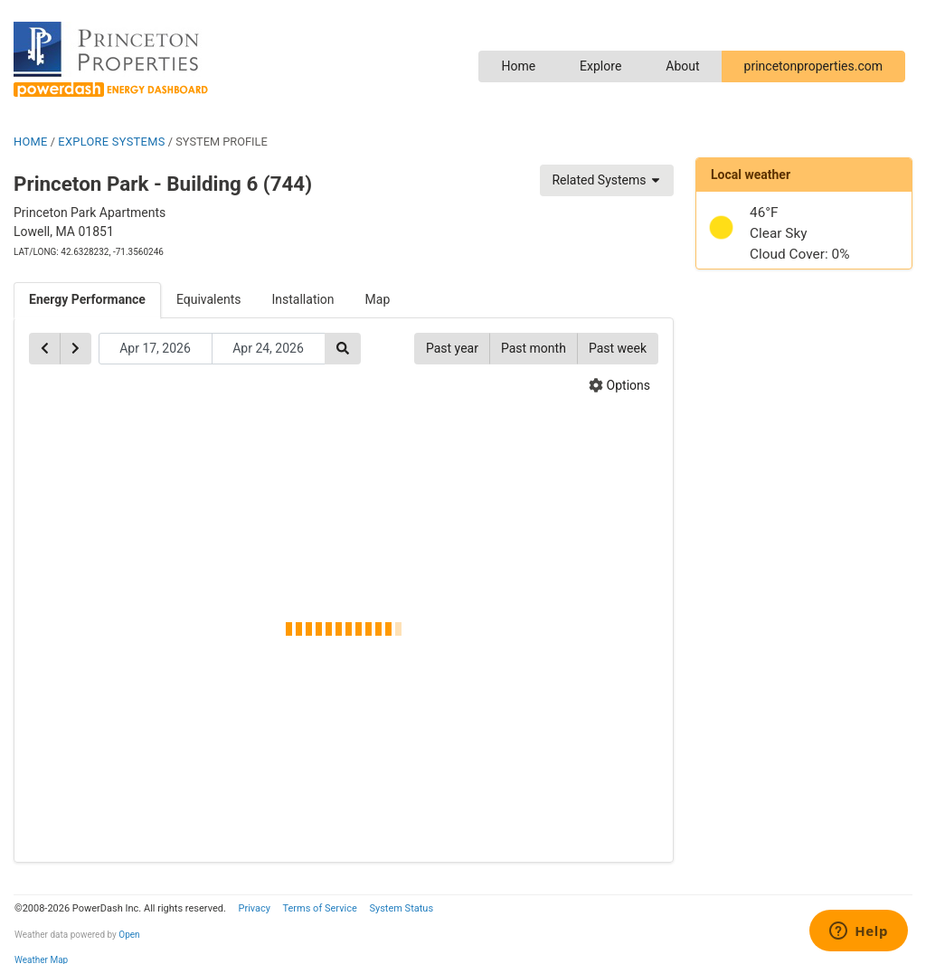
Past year (452, 348)
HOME (31, 141)
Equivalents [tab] (208, 299)
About (682, 66)
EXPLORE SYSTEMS (111, 141)
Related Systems (607, 180)
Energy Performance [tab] (87, 299)
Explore (600, 66)
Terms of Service (319, 908)
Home (518, 66)
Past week (618, 348)
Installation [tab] (303, 299)
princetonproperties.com (813, 66)
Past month (533, 348)
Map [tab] (378, 299)
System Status (401, 908)
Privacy (254, 908)
